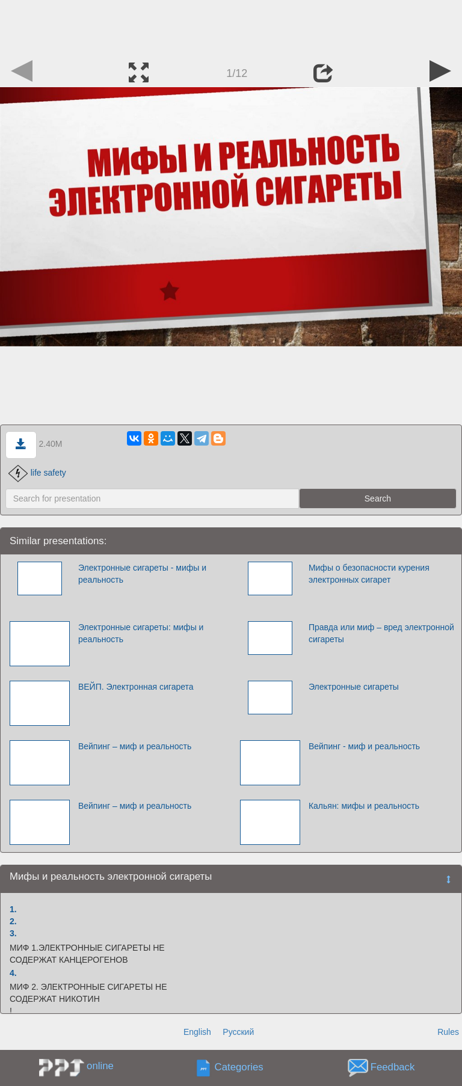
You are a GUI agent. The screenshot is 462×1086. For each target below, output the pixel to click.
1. (13, 909)
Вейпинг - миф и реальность (364, 746)
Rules (448, 1032)
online (100, 1066)
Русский (238, 1032)
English (197, 1032)
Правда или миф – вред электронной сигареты (381, 633)
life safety (37, 472)
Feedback (393, 1067)
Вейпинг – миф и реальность (134, 746)
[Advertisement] (231, 27)
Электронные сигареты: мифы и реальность (141, 633)
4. (13, 973)
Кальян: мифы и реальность (364, 806)
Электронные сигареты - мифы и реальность (142, 573)
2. (13, 921)
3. (13, 933)
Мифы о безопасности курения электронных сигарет (369, 573)
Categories (239, 1067)
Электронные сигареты (354, 687)
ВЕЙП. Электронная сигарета (136, 687)
